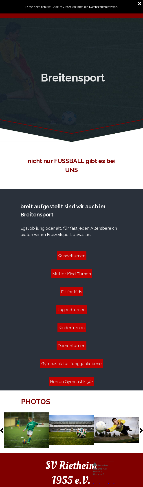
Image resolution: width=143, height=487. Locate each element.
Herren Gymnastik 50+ (71, 381)
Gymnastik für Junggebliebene (71, 363)
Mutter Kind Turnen (71, 273)
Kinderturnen (72, 327)
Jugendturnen (71, 309)
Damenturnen (71, 345)
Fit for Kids (71, 291)
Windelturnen (71, 255)
